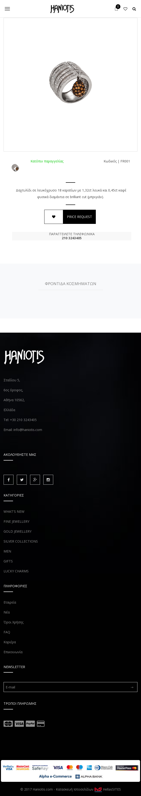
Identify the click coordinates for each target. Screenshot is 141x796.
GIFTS (8, 561)
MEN (7, 551)
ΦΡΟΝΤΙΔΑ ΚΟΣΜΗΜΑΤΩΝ (70, 283)
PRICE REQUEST (79, 216)
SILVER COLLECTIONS (21, 541)
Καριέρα (10, 642)
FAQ (7, 632)
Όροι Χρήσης (13, 622)
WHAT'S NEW (14, 511)
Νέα (7, 612)
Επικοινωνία (13, 652)
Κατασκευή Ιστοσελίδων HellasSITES (88, 789)
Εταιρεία (10, 602)
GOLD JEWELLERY (17, 531)
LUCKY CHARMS (16, 571)
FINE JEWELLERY (16, 521)
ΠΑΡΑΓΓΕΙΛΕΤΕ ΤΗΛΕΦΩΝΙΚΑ (71, 236)
